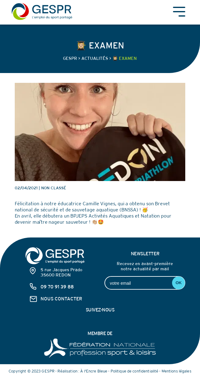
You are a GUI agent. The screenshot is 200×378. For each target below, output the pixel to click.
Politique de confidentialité (135, 371)
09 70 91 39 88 (57, 286)
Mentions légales (176, 371)
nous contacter (61, 298)
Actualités (94, 58)
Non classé (53, 188)
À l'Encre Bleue (93, 371)
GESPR (70, 58)
